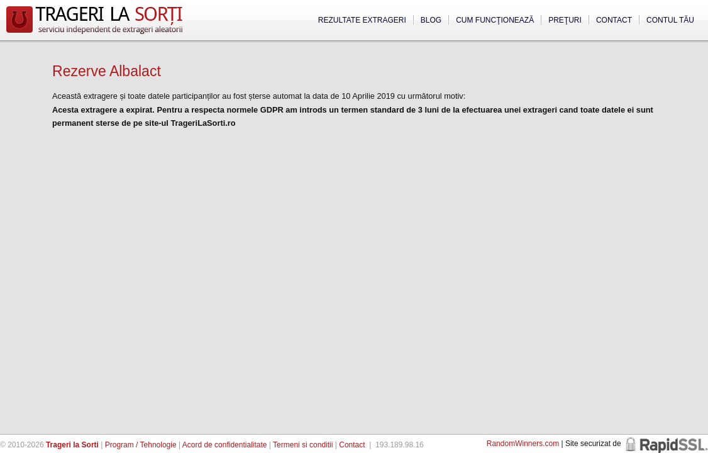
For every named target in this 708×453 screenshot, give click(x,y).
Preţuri (565, 20)
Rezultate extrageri (362, 20)
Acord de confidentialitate (224, 444)
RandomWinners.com (523, 443)
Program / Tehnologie (141, 444)
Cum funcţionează (495, 20)
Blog (431, 20)
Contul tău (670, 20)
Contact (614, 20)
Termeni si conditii (303, 444)
